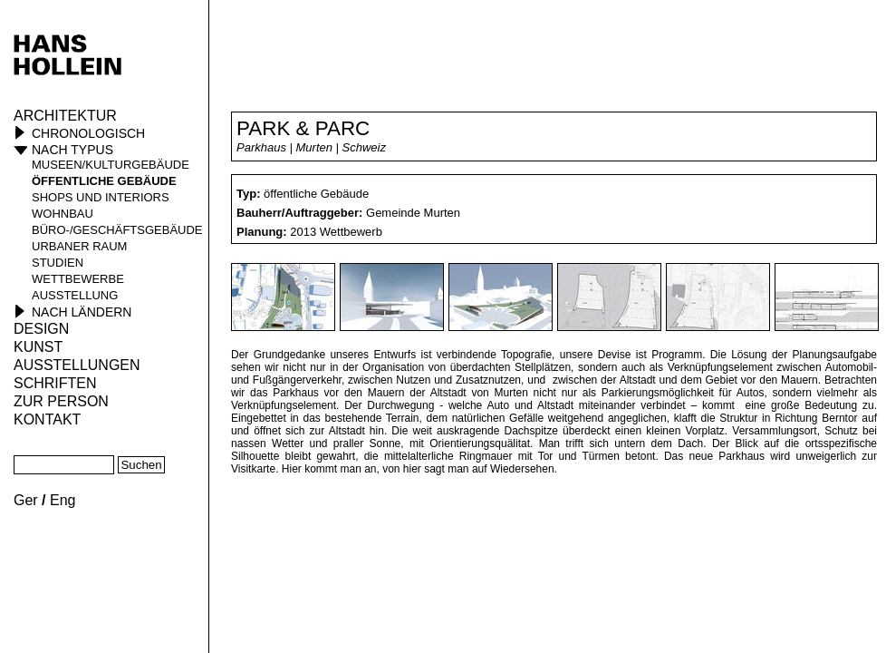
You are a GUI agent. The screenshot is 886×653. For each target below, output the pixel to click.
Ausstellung (75, 295)
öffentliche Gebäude (104, 181)
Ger (26, 500)
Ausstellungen (77, 365)
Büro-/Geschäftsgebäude (117, 230)
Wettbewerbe (78, 279)
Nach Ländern (81, 312)
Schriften (55, 383)
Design (41, 328)
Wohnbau (62, 213)
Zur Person (61, 401)
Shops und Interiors (100, 197)
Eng (62, 500)
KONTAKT (47, 419)
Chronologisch (88, 133)
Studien (57, 262)
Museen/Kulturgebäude (110, 164)
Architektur (65, 115)
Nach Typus (72, 149)
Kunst (38, 347)
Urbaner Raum (79, 246)
